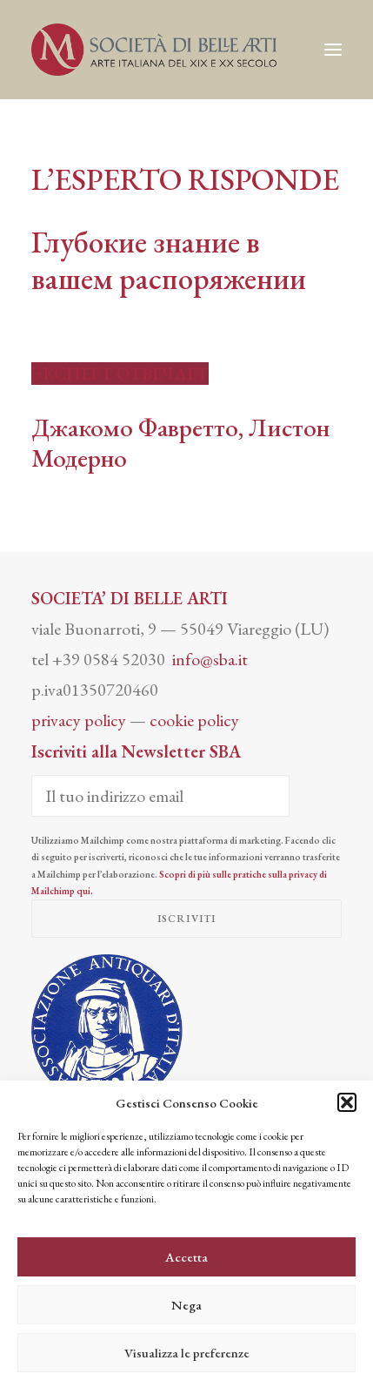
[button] (347, 1102)
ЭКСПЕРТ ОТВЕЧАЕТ (120, 373)
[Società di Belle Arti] (153, 50)
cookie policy (194, 720)
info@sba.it (210, 659)
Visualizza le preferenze (187, 1352)
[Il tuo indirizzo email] (160, 796)
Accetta (186, 1257)
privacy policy (78, 720)
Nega (186, 1304)
